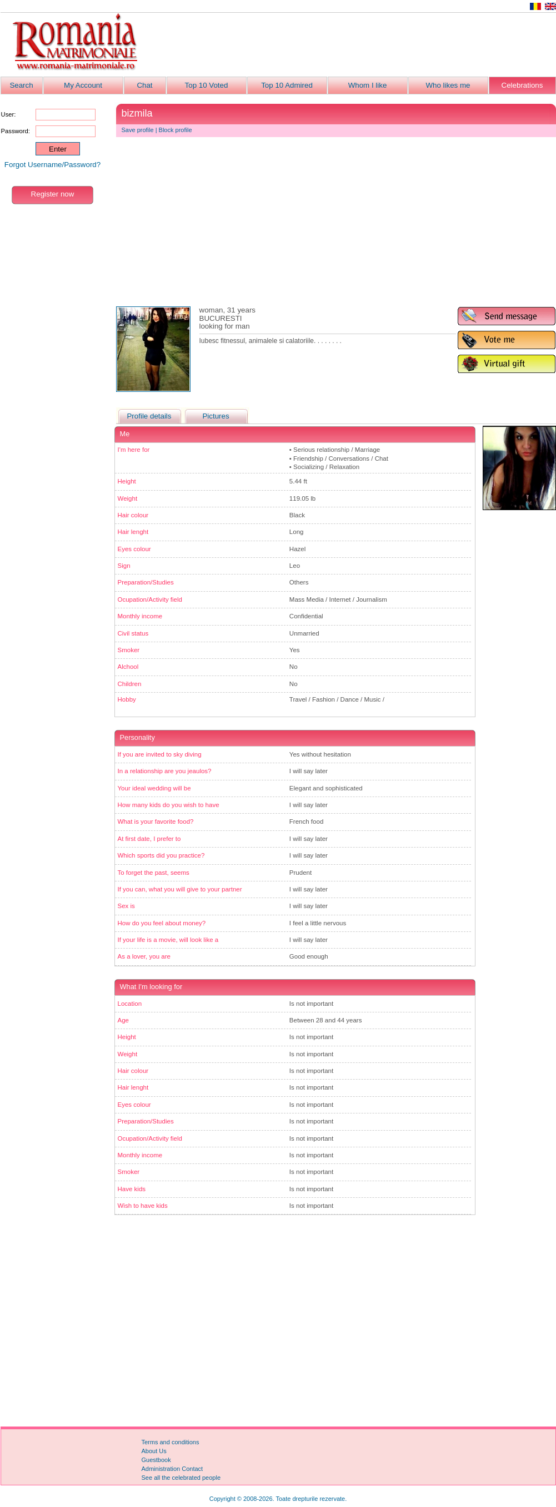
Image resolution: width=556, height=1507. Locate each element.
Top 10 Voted (206, 85)
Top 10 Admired (287, 85)
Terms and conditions (170, 1442)
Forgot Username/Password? (52, 164)
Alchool (128, 666)
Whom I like (367, 85)
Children (130, 684)
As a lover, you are (144, 956)
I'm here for (134, 449)
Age (123, 1020)
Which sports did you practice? (161, 855)
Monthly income (140, 616)
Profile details (149, 416)
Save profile (138, 130)
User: (8, 114)
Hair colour (133, 515)
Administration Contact (172, 1468)
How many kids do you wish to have (168, 805)
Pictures (215, 416)
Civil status (133, 633)
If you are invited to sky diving (160, 754)
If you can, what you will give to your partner (180, 889)
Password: (15, 131)
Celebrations (522, 85)
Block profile (175, 130)
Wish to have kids (143, 1205)
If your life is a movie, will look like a (168, 939)
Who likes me (448, 85)
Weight (128, 498)
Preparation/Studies (146, 582)
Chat (144, 85)
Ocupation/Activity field (150, 599)
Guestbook (156, 1459)
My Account (83, 85)
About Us (154, 1451)
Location (130, 1003)
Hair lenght (133, 531)
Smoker (129, 650)
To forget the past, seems (153, 872)
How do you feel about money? (162, 923)
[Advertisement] (354, 45)
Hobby (127, 699)
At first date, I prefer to (149, 838)
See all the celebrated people (181, 1477)
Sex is (126, 906)
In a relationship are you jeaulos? (165, 771)
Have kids (132, 1189)
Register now (52, 194)
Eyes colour (134, 549)
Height (127, 481)
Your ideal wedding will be (154, 788)
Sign (124, 565)
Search (21, 85)
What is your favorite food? (156, 821)
